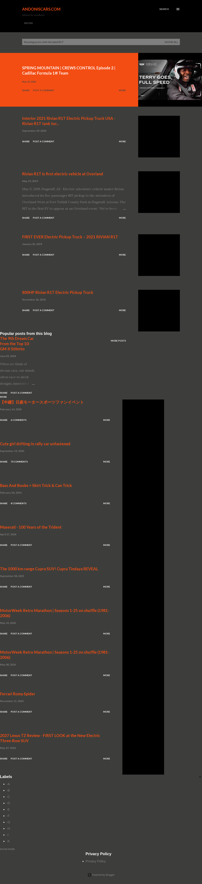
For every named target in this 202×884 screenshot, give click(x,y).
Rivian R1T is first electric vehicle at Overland (62, 173)
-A (8, 784)
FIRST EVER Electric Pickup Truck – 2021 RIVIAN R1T (70, 236)
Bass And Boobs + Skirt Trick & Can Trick (36, 485)
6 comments (18, 420)
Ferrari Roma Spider (17, 693)
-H (8, 828)
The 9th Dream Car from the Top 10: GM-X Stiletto (17, 343)
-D (8, 803)
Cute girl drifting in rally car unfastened (35, 443)
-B (8, 790)
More (122, 90)
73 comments (19, 461)
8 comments (18, 503)
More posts (118, 340)
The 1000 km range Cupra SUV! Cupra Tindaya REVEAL (49, 568)
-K (8, 841)
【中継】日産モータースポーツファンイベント (42, 402)
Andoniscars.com (41, 9)
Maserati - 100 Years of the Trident (31, 527)
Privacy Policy (96, 861)
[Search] (164, 9)
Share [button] (26, 90)
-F (8, 816)
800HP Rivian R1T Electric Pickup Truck (57, 292)
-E (8, 809)
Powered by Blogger (101, 874)
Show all (171, 41)
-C (8, 797)
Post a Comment (43, 90)
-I (7, 835)
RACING (28, 23)
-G (8, 822)
